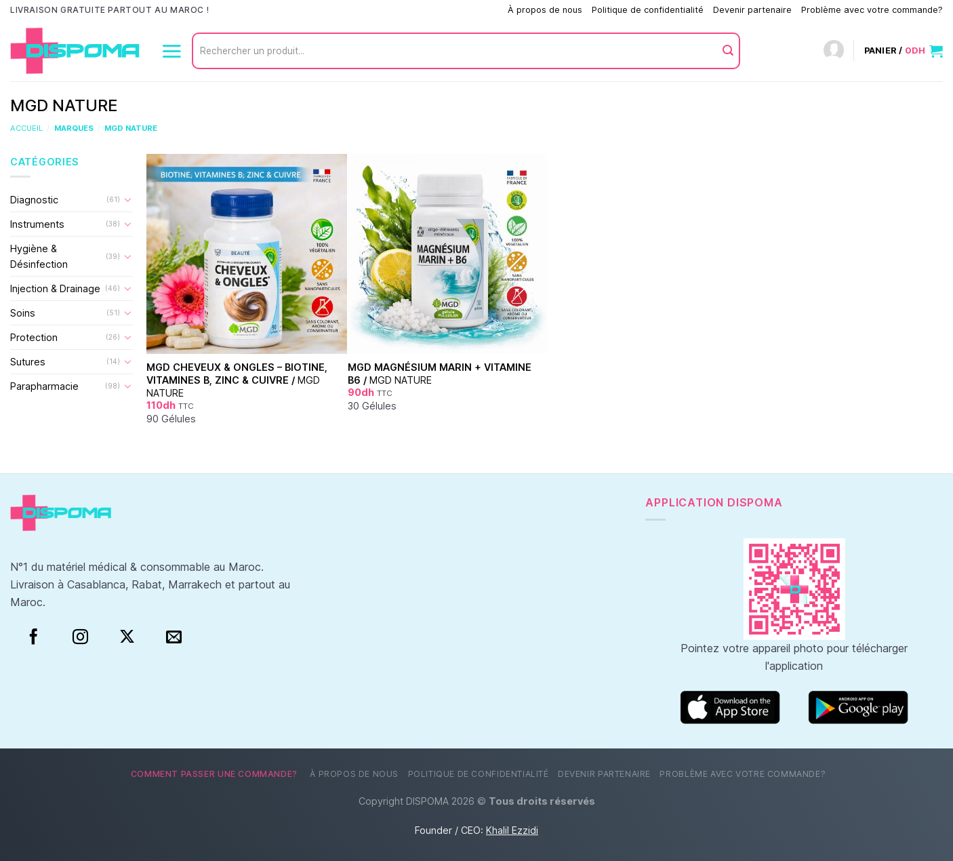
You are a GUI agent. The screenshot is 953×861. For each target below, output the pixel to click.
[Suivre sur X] (127, 637)
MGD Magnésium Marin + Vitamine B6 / (439, 373)
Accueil (26, 128)
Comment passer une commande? (428, 10)
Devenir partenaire (752, 10)
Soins (22, 313)
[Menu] (171, 51)
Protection (34, 337)
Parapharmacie (44, 386)
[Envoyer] (727, 50)
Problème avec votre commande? (872, 10)
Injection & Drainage (55, 288)
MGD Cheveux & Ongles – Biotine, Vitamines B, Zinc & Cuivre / (236, 379)
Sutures (27, 361)
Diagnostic (34, 199)
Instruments (37, 224)
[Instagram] (80, 637)
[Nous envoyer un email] (174, 637)
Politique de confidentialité (648, 10)
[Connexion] (834, 51)
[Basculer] (128, 199)
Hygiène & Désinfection (39, 256)
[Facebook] (33, 637)
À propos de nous (545, 10)
